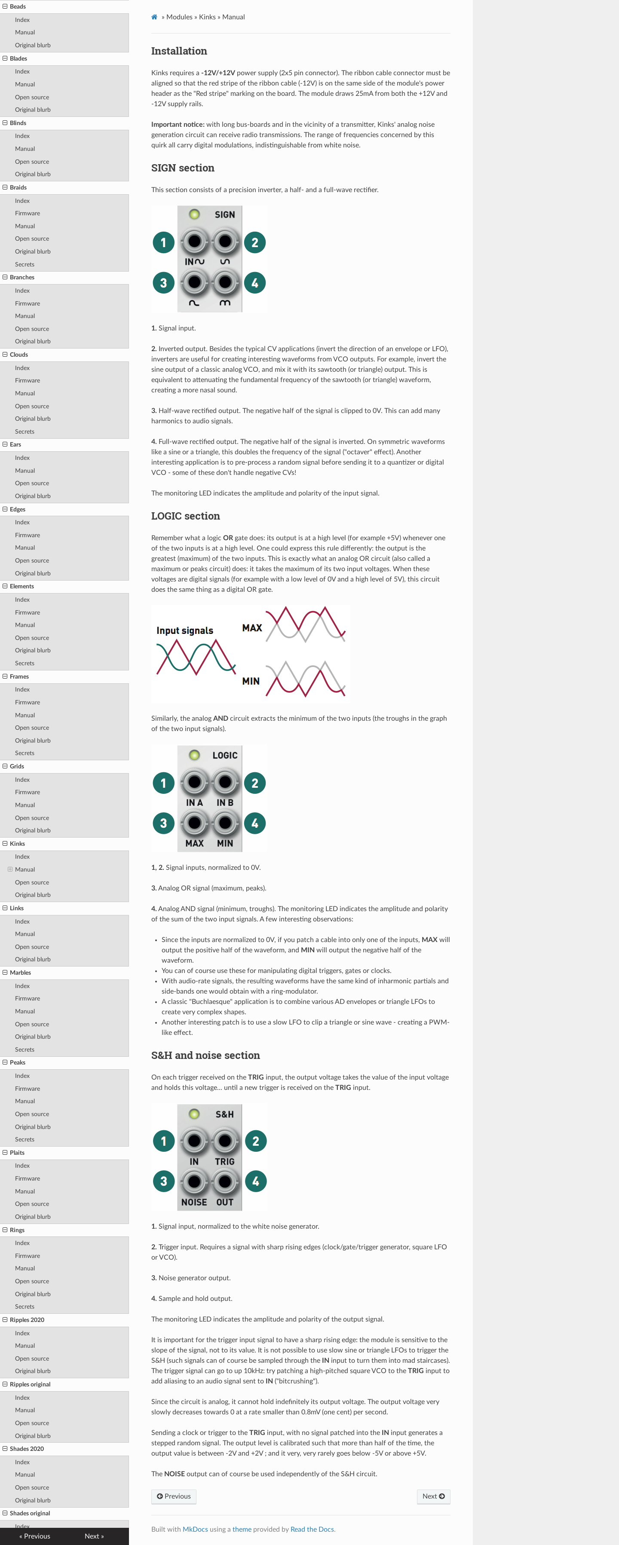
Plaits (14, 1153)
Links (13, 908)
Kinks (14, 844)
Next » (94, 1536)
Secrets (24, 264)
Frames (16, 677)
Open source (32, 97)
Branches (18, 277)
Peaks (14, 1063)
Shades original (26, 1513)
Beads (14, 7)
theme (242, 1529)
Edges (14, 510)
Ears (12, 445)
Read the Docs (312, 1529)
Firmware (27, 213)
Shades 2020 (23, 1449)
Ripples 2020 (23, 1320)
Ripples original (26, 1385)
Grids (13, 767)
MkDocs (195, 1529)
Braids (15, 188)
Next (434, 1496)
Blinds (14, 123)
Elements (18, 586)
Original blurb (33, 45)
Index (22, 20)
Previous (174, 1496)
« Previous (34, 1536)
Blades (15, 59)
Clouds (15, 355)
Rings (14, 1230)
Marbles (17, 973)
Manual (25, 32)
